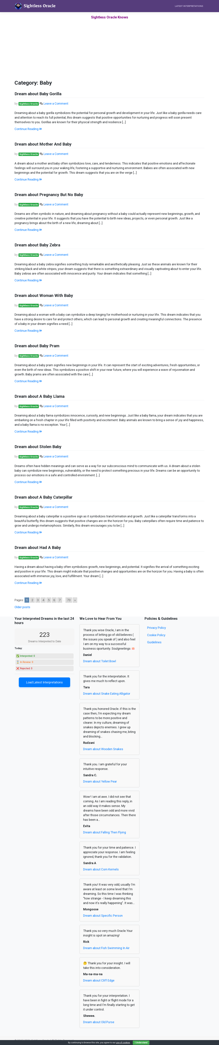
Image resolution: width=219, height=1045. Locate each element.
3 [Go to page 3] (38, 600)
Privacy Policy (156, 627)
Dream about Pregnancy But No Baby (49, 194)
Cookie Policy (156, 635)
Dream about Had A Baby (38, 547)
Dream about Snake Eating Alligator (106, 693)
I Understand (141, 1042)
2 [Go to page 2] (32, 600)
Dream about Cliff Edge (98, 980)
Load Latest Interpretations (44, 682)
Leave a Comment (56, 103)
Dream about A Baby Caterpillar (44, 497)
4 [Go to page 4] (43, 600)
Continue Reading (28, 129)
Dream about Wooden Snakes (103, 749)
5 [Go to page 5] (49, 600)
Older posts (22, 607)
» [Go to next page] (75, 600)
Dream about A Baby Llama (40, 396)
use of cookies (123, 1042)
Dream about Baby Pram (37, 345)
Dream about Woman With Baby (44, 295)
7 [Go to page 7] (60, 600)
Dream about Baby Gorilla (38, 93)
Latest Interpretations (189, 6)
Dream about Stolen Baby (38, 446)
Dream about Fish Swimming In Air (106, 948)
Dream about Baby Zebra (37, 245)
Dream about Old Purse (98, 1022)
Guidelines (154, 642)
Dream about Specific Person (103, 915)
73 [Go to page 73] (68, 600)
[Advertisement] (109, 55)
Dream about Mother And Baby (43, 144)
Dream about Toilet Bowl (99, 661)
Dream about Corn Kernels (101, 869)
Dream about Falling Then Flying (104, 832)
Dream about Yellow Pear (100, 781)
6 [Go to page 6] (54, 600)
